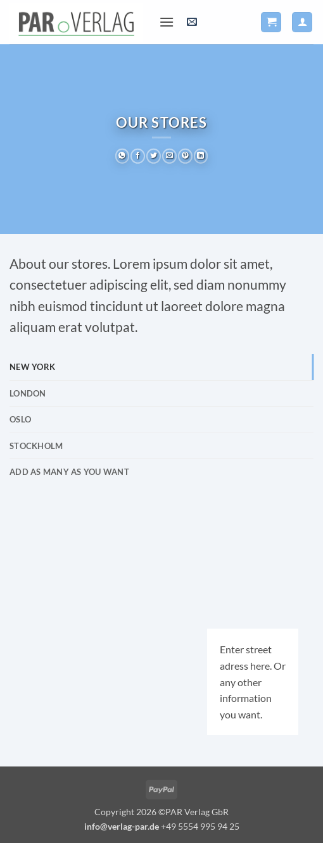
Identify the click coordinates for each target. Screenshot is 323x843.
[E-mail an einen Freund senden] (169, 156)
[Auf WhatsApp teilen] (122, 156)
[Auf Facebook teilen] (137, 156)
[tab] (162, 366)
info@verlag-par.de (121, 826)
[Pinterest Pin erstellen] (185, 156)
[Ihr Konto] (302, 22)
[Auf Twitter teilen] (153, 156)
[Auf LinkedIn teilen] (201, 156)
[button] (166, 21)
